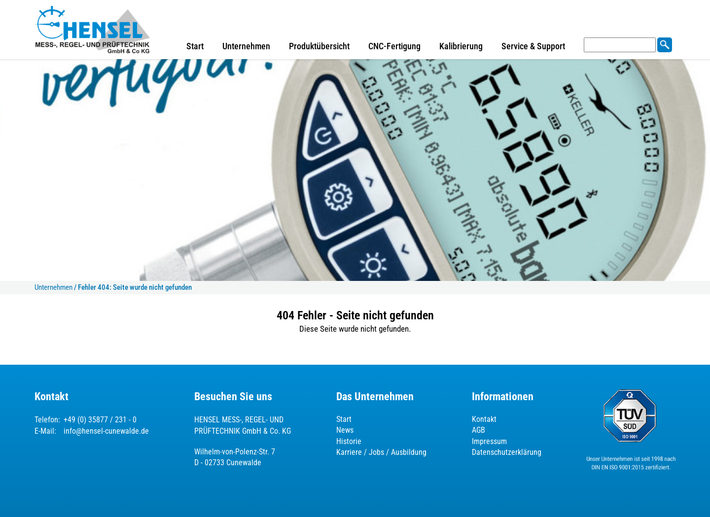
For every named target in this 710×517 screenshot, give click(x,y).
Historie (348, 441)
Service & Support (533, 46)
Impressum (489, 441)
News (345, 430)
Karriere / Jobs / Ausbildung (381, 452)
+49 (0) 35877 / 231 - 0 (100, 419)
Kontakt (484, 419)
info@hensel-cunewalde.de (106, 431)
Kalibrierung (461, 46)
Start (195, 46)
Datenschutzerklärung (506, 452)
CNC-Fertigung (394, 46)
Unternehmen (246, 46)
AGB (478, 430)
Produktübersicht (319, 46)
